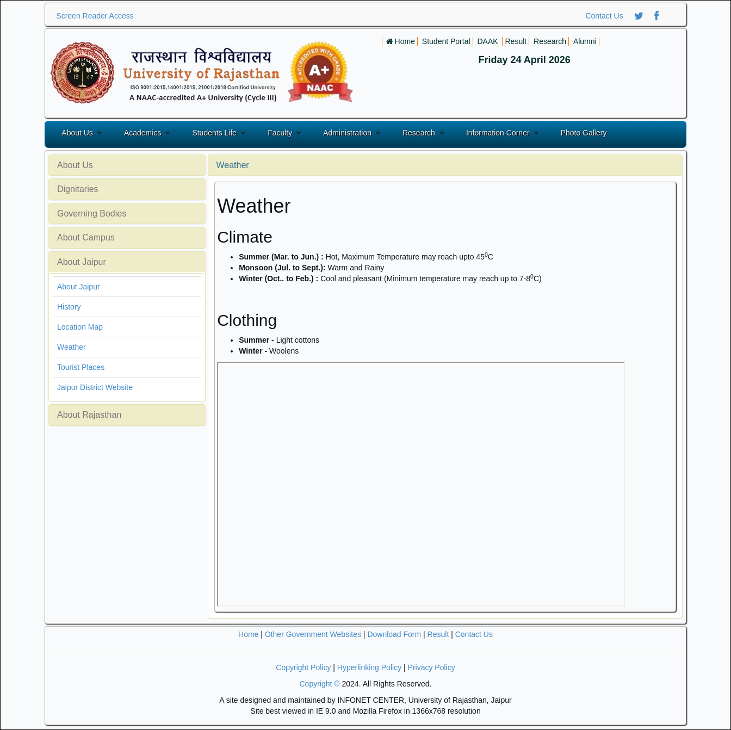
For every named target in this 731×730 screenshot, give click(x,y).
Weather (71, 347)
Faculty (280, 132)
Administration (347, 132)
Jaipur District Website (95, 387)
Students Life (214, 132)
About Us (77, 132)
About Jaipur (81, 262)
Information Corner (498, 132)
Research (418, 132)
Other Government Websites (313, 634)
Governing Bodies (91, 213)
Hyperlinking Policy (369, 667)
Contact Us (604, 15)
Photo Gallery (584, 132)
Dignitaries (77, 189)
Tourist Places (80, 367)
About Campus (86, 237)
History (69, 306)
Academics (142, 132)
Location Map (80, 327)
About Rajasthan (89, 414)
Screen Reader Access (94, 15)
